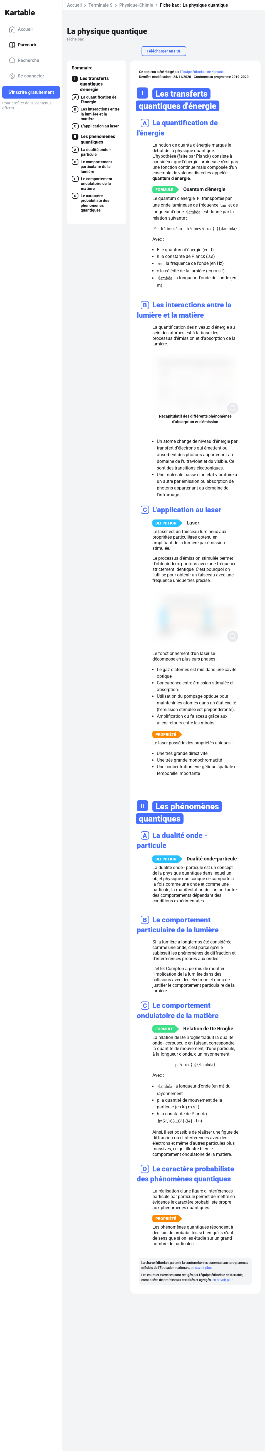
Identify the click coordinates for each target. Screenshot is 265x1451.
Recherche (24, 60)
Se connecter (26, 76)
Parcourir (22, 45)
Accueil (21, 29)
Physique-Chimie (136, 5)
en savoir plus (201, 1268)
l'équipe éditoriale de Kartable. (202, 72)
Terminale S (100, 5)
